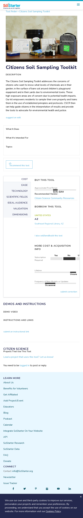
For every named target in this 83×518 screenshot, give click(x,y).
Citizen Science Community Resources (54, 198)
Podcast (7, 418)
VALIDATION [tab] (20, 208)
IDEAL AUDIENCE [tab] (18, 202)
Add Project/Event (13, 400)
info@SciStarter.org (22, 471)
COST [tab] (24, 179)
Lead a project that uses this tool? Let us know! (28, 357)
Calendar (8, 425)
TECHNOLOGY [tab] (20, 191)
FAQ (5, 455)
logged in (24, 365)
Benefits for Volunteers (15, 388)
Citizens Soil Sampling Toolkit (34, 11)
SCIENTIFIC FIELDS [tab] (17, 197)
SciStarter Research (13, 443)
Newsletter (9, 477)
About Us (8, 382)
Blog (5, 412)
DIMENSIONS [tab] (20, 214)
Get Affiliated (10, 394)
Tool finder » (12, 11)
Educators (8, 406)
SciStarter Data (11, 449)
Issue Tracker (10, 483)
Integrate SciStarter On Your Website (23, 431)
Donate (7, 461)
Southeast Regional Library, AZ (49, 223)
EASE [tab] (24, 185)
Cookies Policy (53, 511)
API (5, 437)
